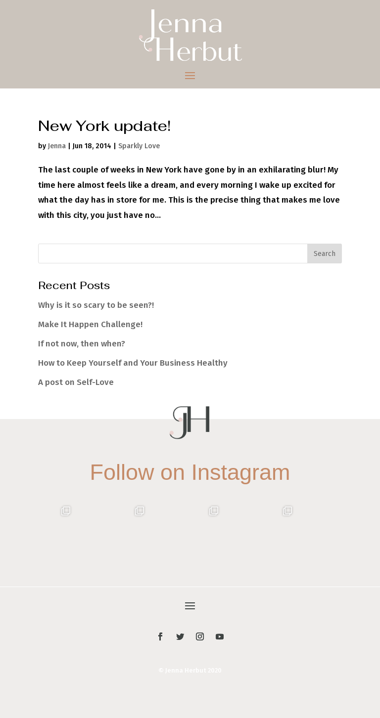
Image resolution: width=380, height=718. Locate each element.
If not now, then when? (81, 343)
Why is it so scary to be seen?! (96, 305)
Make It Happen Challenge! (90, 324)
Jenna (57, 146)
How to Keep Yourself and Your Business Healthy (133, 363)
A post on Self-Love (76, 382)
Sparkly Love (139, 146)
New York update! (104, 125)
